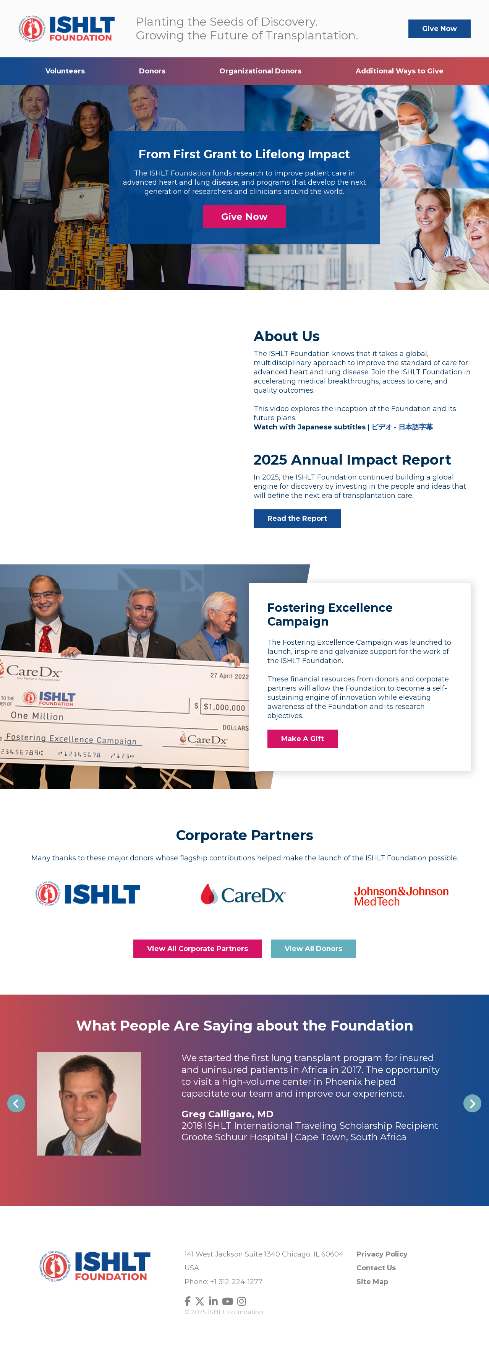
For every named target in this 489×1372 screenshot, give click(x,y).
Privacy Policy (382, 1254)
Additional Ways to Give (400, 71)
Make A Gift (302, 739)
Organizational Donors (260, 71)
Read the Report (297, 518)
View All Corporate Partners (197, 948)
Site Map (372, 1282)
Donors (152, 71)
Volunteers (65, 71)
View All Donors (313, 948)
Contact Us (376, 1268)
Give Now (439, 28)
